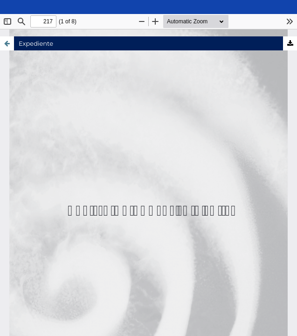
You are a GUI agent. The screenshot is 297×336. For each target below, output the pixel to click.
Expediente (36, 43)
